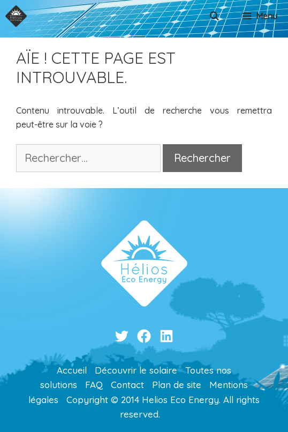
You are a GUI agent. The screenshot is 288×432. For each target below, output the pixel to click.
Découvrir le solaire (136, 370)
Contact (127, 384)
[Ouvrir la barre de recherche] (214, 16)
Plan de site (176, 384)
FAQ (94, 384)
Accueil (72, 370)
